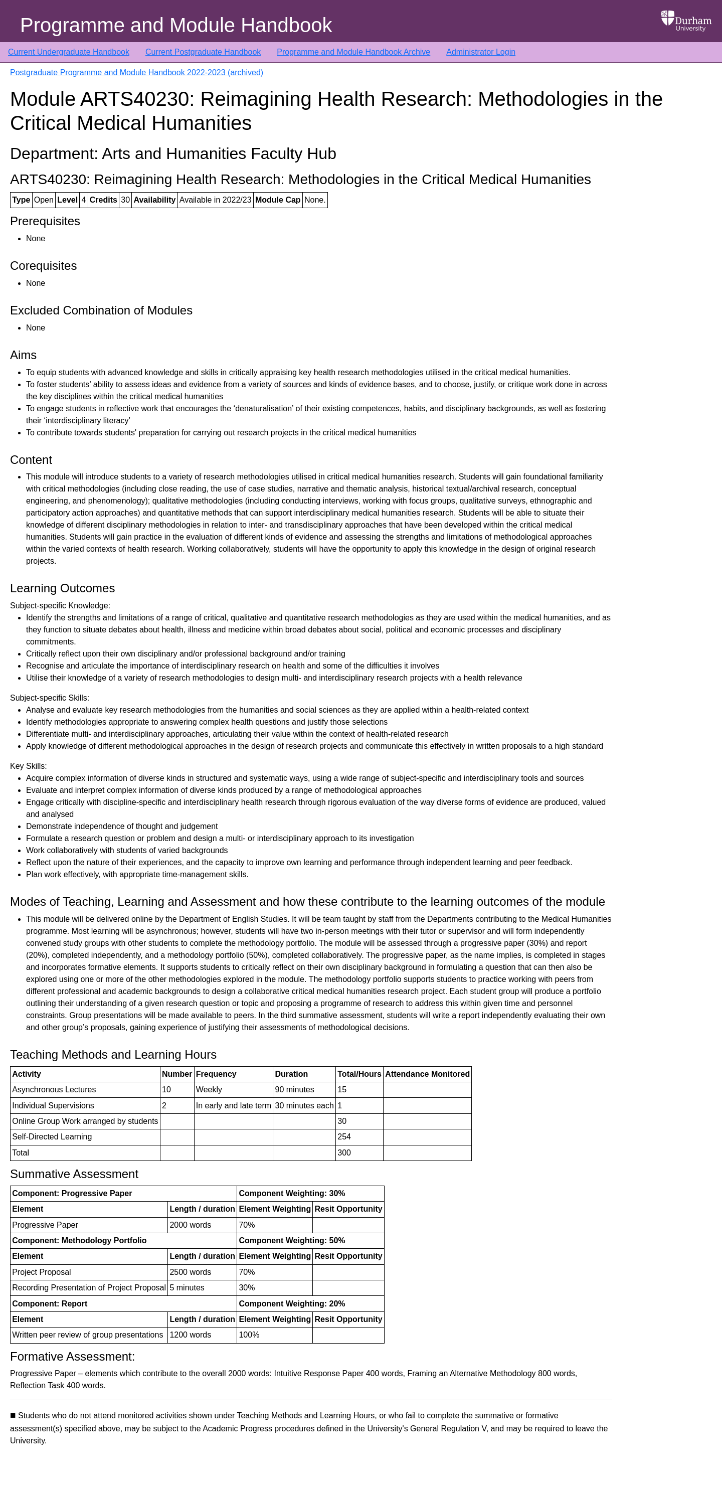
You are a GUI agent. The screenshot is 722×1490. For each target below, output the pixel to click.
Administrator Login (480, 52)
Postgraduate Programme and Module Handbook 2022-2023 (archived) (136, 72)
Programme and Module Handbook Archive (353, 52)
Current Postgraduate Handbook (203, 52)
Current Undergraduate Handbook (68, 52)
